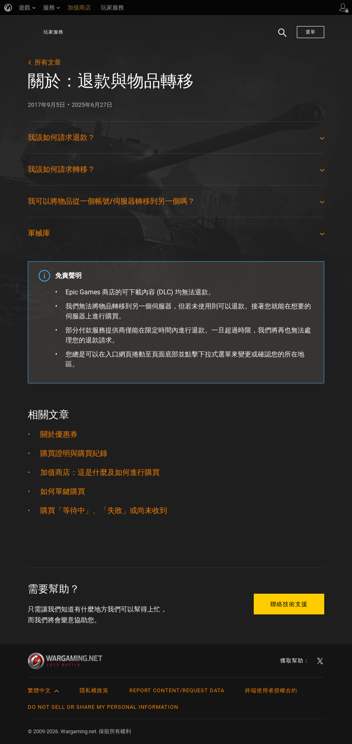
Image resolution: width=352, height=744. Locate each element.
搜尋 (279, 37)
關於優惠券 (59, 434)
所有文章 (47, 62)
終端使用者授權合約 (271, 690)
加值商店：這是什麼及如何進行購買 (100, 472)
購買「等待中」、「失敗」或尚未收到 (103, 510)
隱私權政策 (94, 690)
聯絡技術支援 (289, 604)
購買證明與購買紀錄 (73, 453)
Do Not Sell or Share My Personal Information (103, 707)
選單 (311, 32)
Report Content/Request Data (176, 690)
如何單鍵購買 (62, 491)
